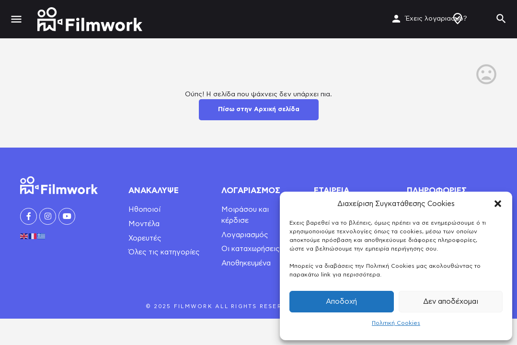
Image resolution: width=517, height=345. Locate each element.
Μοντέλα (144, 224)
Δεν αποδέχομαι (450, 301)
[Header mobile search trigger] (501, 18)
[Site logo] (91, 19)
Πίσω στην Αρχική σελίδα (258, 109)
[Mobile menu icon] (16, 19)
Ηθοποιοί (144, 209)
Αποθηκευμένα (246, 263)
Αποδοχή (341, 301)
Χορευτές (144, 238)
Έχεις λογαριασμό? (436, 18)
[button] (498, 203)
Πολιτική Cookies (396, 323)
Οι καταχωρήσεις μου (257, 249)
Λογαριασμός (244, 235)
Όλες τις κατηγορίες (164, 252)
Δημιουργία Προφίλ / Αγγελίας (457, 18)
